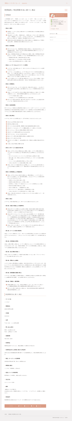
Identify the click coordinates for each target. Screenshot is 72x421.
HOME (6, 414)
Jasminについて (53, 37)
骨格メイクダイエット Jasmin (18, 3)
